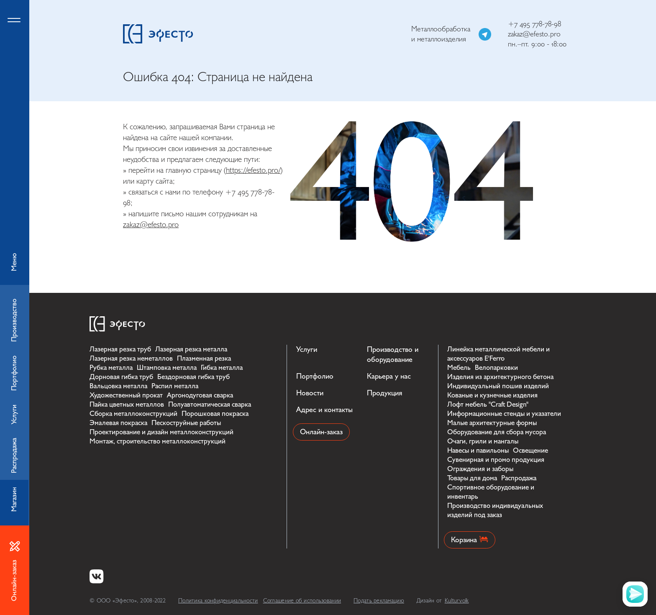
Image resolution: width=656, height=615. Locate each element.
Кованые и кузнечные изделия (492, 395)
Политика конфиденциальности (218, 600)
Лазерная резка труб (120, 349)
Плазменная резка (204, 358)
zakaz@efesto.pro (534, 34)
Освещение (530, 450)
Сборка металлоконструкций (133, 413)
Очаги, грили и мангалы (482, 441)
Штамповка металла (167, 367)
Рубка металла (111, 367)
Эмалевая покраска (118, 422)
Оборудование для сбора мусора (496, 432)
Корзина (469, 540)
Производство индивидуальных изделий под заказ (495, 510)
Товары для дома (472, 478)
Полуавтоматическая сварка (209, 404)
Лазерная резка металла (191, 349)
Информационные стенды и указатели (504, 413)
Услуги (306, 349)
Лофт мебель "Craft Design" (487, 404)
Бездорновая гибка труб (193, 376)
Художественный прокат (126, 395)
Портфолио (314, 376)
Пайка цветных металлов (127, 404)
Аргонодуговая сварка (200, 395)
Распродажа (518, 478)
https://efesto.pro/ (253, 170)
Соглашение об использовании (302, 600)
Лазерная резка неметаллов (131, 358)
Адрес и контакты (324, 410)
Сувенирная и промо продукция (495, 459)
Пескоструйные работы (186, 422)
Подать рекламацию (379, 600)
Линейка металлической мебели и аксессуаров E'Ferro (498, 354)
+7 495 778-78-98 (534, 24)
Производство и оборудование (392, 354)
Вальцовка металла (118, 386)
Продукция (384, 393)
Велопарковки (496, 367)
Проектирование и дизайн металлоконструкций (161, 432)
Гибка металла (222, 367)
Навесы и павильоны (478, 450)
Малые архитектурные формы (492, 422)
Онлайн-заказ (321, 432)
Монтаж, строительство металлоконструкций (158, 441)
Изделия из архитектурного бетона (500, 376)
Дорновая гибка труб (121, 376)
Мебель (459, 367)
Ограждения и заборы (480, 468)
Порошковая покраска (215, 413)
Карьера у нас (389, 376)
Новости (309, 393)
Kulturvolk (457, 600)
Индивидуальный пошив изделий (498, 386)
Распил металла (174, 386)
